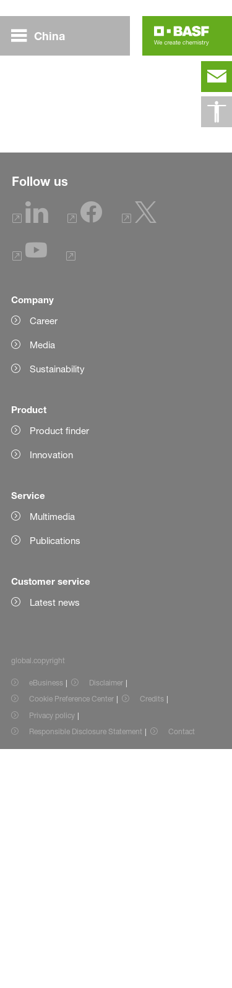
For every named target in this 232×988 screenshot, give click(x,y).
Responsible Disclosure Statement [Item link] (85, 970)
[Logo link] (181, 36)
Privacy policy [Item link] (52, 954)
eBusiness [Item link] (46, 921)
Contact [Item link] (181, 970)
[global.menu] (43, 36)
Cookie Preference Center (71, 937)
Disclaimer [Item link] (106, 921)
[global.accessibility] (216, 111)
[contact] (216, 76)
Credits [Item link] (152, 937)
